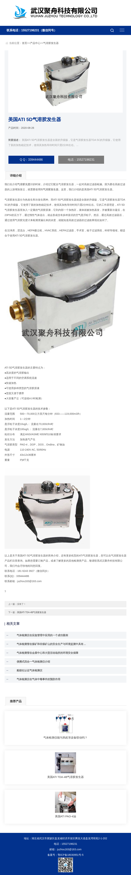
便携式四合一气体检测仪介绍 (33, 661)
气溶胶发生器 (51, 43)
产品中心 (35, 43)
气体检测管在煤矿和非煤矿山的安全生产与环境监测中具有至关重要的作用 (52, 644)
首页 (24, 43)
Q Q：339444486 (31, 159)
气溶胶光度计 (25, 184)
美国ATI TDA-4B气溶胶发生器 (31, 612)
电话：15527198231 (81, 159)
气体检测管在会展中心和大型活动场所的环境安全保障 (47, 652)
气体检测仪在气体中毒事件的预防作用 (38, 679)
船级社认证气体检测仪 (29, 670)
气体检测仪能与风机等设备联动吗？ (65, 737)
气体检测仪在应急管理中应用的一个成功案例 (42, 635)
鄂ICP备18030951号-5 (70, 854)
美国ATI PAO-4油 (65, 816)
